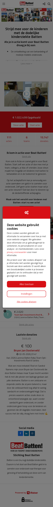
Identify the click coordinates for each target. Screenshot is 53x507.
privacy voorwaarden (17, 252)
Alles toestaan (27, 284)
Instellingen (26, 294)
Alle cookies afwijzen (26, 301)
